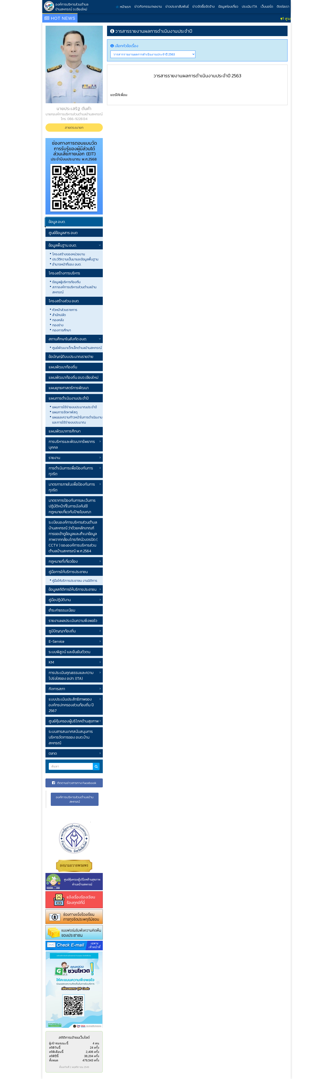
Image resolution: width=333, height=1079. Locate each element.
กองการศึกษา (61, 330)
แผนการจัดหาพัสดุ (65, 412)
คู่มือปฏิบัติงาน (60, 600)
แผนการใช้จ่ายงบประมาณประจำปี (74, 407)
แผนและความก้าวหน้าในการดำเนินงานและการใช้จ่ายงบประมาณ (77, 420)
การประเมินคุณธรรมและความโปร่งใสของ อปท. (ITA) (71, 675)
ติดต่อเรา (283, 6)
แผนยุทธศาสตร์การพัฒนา (69, 388)
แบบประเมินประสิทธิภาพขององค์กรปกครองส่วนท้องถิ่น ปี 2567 (71, 704)
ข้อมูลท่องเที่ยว (228, 6)
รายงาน (54, 457)
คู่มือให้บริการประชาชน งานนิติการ (74, 580)
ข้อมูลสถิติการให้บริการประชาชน (72, 589)
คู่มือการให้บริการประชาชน (68, 572)
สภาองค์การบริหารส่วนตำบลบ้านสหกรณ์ (74, 289)
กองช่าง (57, 325)
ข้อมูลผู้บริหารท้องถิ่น (66, 281)
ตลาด (53, 753)
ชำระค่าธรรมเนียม (62, 610)
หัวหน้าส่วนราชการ (64, 309)
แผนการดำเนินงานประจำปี (69, 398)
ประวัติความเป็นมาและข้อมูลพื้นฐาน (75, 259)
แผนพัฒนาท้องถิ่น (63, 367)
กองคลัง (58, 319)
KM (51, 662)
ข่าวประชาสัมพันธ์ (177, 6)
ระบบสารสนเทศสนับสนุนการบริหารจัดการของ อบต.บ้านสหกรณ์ (71, 737)
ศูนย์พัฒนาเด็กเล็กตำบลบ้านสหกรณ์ (77, 347)
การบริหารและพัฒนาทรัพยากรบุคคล (72, 444)
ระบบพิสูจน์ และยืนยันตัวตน (69, 652)
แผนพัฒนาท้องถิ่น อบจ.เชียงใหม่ (73, 377)
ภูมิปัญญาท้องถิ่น (62, 631)
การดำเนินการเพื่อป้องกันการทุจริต (71, 471)
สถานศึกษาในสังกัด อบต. (68, 339)
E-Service (56, 641)
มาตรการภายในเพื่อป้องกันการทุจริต (72, 487)
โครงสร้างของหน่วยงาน (68, 254)
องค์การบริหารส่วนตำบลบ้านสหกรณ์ (74, 799)
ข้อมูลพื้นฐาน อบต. (63, 245)
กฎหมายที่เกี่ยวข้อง (63, 561)
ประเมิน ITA (249, 6)
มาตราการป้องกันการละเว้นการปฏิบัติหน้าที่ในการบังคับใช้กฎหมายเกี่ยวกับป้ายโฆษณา (72, 506)
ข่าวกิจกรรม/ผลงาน (148, 6)
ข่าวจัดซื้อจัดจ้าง (203, 6)
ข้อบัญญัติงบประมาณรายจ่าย (71, 356)
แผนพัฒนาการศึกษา (64, 431)
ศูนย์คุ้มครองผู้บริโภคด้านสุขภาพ (74, 721)
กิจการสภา (57, 689)
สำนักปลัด (59, 314)
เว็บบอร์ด (267, 6)
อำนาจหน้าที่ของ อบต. (66, 264)
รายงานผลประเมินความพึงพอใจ (73, 620)
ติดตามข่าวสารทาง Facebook (74, 782)
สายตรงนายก (74, 127)
